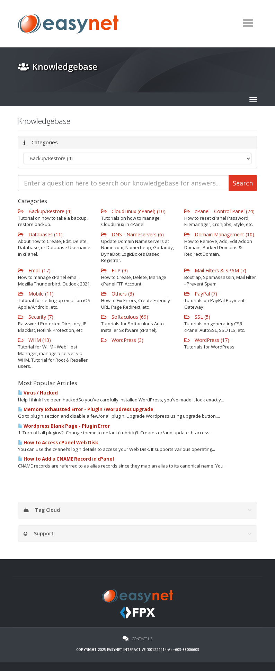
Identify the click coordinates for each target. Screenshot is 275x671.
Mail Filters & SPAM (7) (215, 270)
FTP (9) (114, 270)
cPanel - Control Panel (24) (219, 211)
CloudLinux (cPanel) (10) (133, 211)
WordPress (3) (122, 340)
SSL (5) (197, 317)
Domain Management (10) (219, 234)
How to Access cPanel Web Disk (58, 442)
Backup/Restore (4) (45, 211)
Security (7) (35, 317)
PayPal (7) (200, 293)
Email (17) (34, 270)
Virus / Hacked (38, 393)
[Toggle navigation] (248, 22)
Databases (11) (40, 234)
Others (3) (117, 293)
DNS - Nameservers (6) (132, 234)
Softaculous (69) (124, 317)
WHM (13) (34, 340)
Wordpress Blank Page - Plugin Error (64, 426)
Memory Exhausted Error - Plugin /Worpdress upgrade (85, 409)
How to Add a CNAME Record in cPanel (66, 459)
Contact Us (137, 638)
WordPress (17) (206, 340)
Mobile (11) (36, 293)
